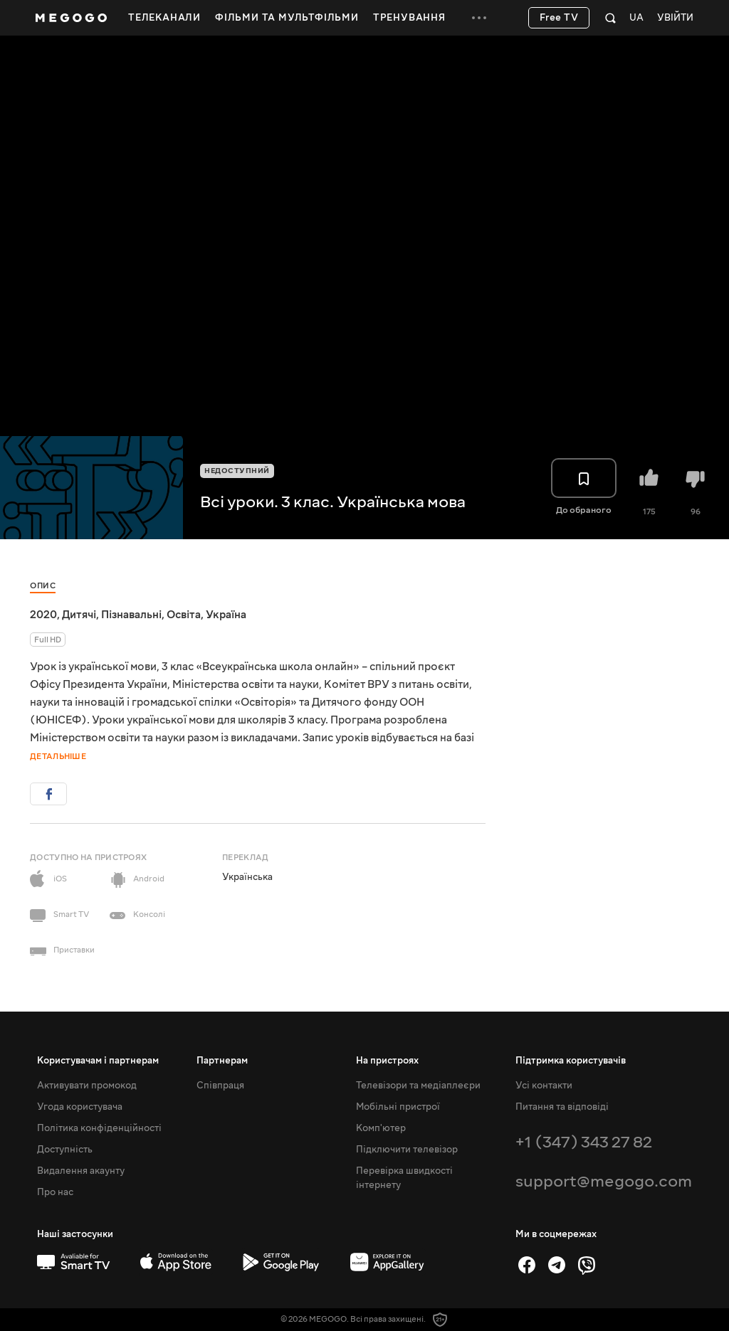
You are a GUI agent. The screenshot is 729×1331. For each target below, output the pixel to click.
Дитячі (79, 615)
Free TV (559, 17)
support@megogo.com (603, 1181)
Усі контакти (543, 1085)
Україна (226, 615)
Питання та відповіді (562, 1107)
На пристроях (387, 1060)
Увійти (675, 18)
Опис (43, 585)
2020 (43, 615)
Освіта (184, 615)
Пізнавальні (131, 615)
